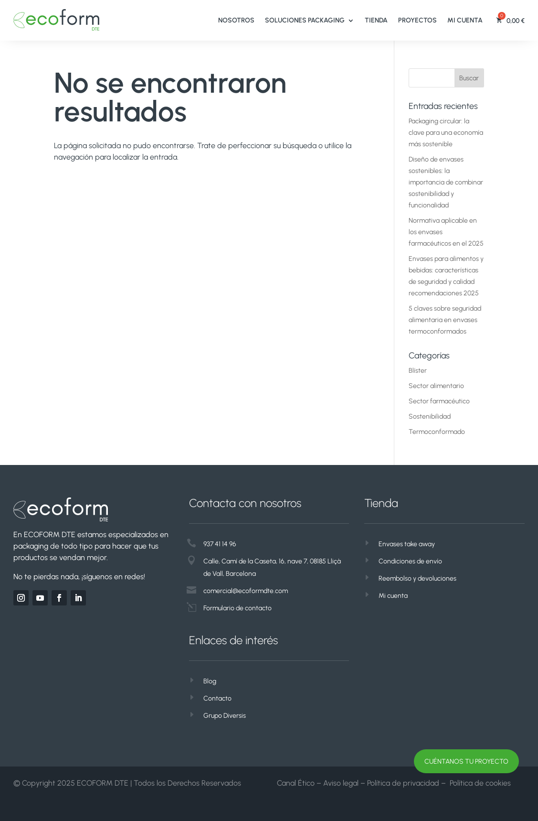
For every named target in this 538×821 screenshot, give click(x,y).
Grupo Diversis (224, 716)
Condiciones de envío (410, 561)
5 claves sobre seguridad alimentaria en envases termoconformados (445, 319)
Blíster (418, 371)
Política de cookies (480, 783)
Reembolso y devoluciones (417, 578)
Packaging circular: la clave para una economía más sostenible (446, 132)
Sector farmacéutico (439, 401)
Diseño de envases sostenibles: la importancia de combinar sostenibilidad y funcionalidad (446, 182)
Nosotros (236, 20)
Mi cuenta (465, 20)
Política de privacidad (403, 783)
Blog (209, 681)
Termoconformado (437, 432)
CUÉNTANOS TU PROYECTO (466, 761)
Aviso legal (341, 783)
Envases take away (407, 544)
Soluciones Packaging (305, 20)
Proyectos (417, 20)
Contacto (217, 698)
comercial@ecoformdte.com (245, 591)
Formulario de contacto (237, 608)
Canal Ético (296, 783)
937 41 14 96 (219, 544)
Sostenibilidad (430, 416)
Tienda (376, 20)
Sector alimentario (436, 386)
